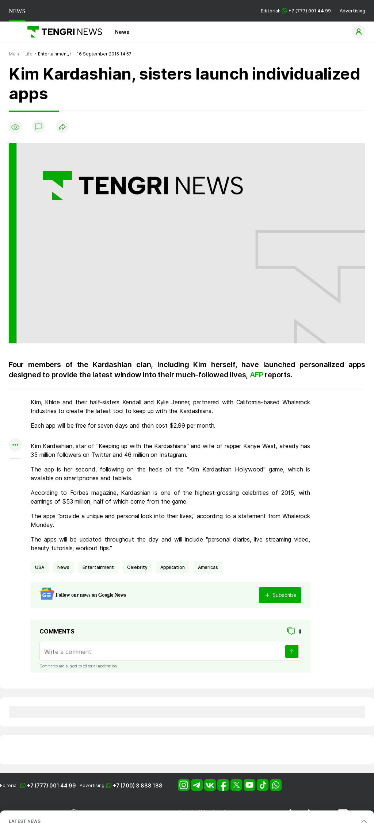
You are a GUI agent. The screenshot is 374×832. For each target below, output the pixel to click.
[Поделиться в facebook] (15, 431)
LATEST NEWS (25, 821)
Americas (208, 567)
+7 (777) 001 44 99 (51, 785)
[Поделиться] (62, 127)
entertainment (98, 567)
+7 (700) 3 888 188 (138, 785)
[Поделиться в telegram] (15, 417)
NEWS (17, 11)
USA (39, 567)
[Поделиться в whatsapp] (15, 403)
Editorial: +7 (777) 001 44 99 (296, 11)
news (63, 567)
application (172, 567)
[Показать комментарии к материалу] (15, 469)
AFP (257, 374)
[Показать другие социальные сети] (15, 445)
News (122, 32)
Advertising (352, 11)
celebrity (137, 567)
